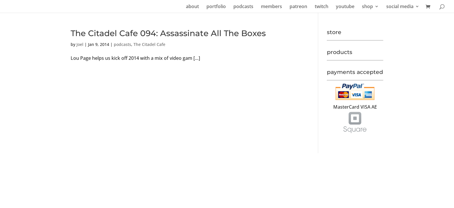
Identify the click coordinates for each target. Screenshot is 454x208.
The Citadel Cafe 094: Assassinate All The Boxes (168, 33)
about (192, 7)
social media (399, 7)
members (271, 7)
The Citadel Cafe (149, 44)
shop (367, 7)
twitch (321, 7)
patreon (298, 7)
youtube (345, 7)
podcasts (243, 7)
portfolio (216, 7)
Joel (79, 44)
